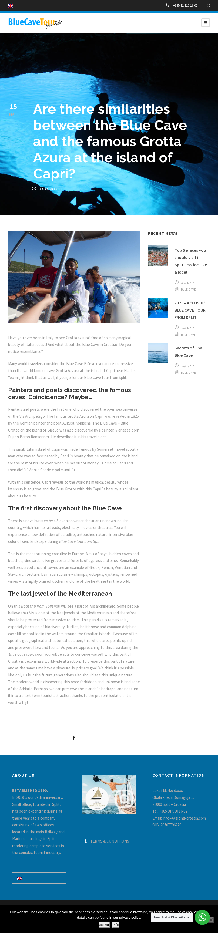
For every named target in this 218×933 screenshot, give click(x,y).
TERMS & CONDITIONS (109, 841)
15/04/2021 (188, 328)
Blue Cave (188, 289)
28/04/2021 (188, 283)
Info (116, 924)
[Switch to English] (19, 877)
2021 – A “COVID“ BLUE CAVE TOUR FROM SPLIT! (190, 310)
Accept (104, 924)
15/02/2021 (188, 366)
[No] (210, 920)
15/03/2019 (49, 189)
